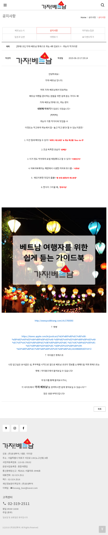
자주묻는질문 (88, 30)
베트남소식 (20, 30)
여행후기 (54, 36)
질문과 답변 (19, 36)
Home (83, 17)
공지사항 (54, 30)
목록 (99, 408)
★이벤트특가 (88, 36)
